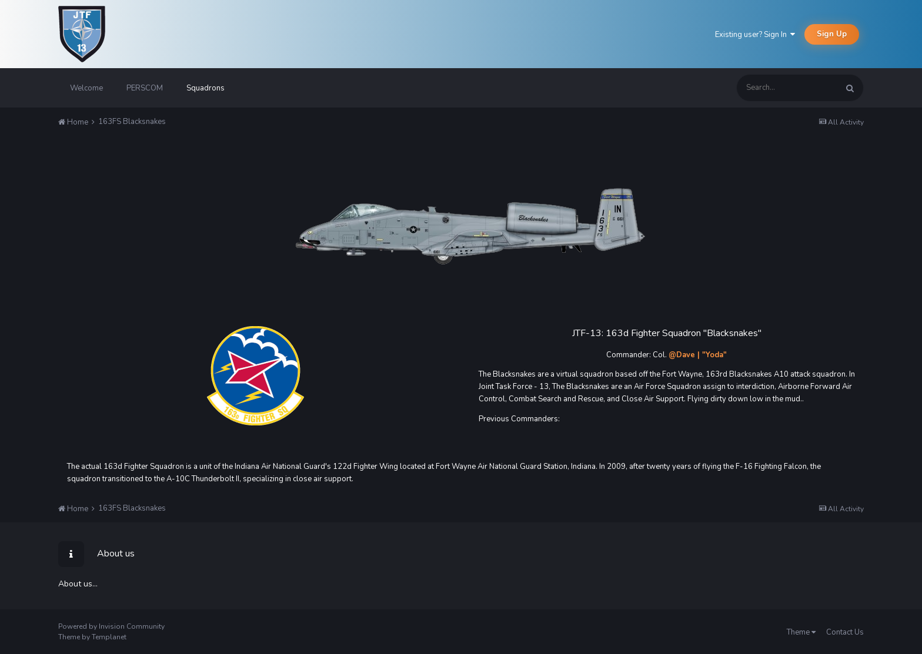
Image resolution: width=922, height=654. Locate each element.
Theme (801, 632)
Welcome (86, 88)
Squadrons (205, 88)
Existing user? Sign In (755, 34)
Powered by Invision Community (111, 626)
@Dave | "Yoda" (698, 355)
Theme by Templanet (92, 637)
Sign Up (832, 34)
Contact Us (845, 632)
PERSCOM (144, 88)
